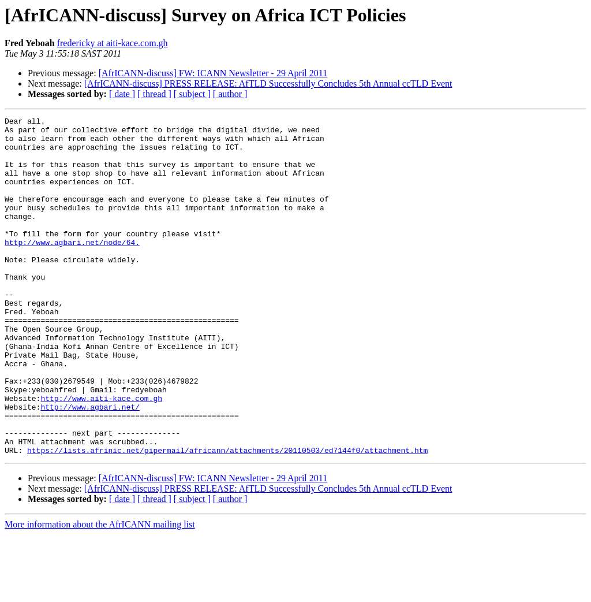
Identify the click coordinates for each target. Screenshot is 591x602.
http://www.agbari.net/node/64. (72, 268)
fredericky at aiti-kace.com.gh (112, 43)
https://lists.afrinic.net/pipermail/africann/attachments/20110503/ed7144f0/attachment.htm (227, 517)
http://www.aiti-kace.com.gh (101, 455)
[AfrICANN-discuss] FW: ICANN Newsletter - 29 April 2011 (213, 73)
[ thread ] (154, 94)
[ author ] (230, 94)
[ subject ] (192, 94)
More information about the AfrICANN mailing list (100, 592)
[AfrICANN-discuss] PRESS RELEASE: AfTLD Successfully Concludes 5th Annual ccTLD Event (268, 83)
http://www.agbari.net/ (90, 465)
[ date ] (122, 94)
